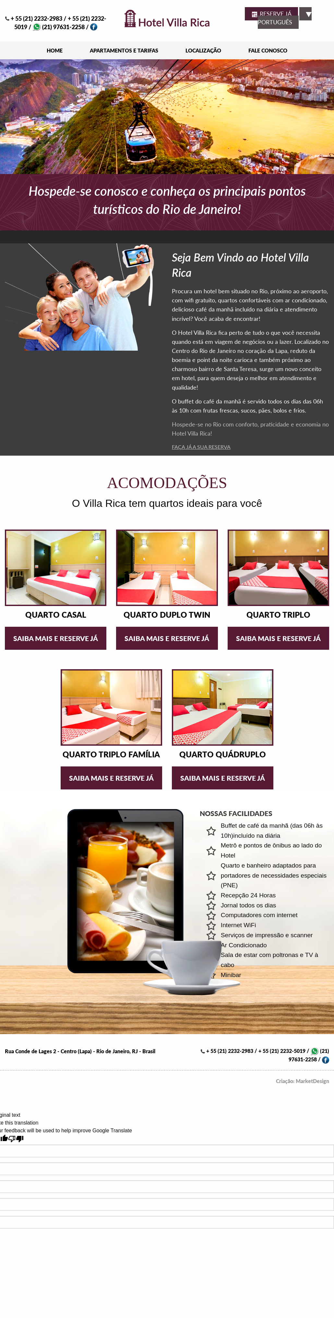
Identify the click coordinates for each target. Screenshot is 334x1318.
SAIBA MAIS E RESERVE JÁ (55, 638)
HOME (55, 50)
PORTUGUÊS (285, 19)
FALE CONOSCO (267, 50)
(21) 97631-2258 (59, 27)
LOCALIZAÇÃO (203, 50)
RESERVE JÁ (271, 14)
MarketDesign (312, 1081)
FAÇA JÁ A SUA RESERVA (201, 447)
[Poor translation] (16, 1139)
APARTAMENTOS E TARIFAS (124, 50)
